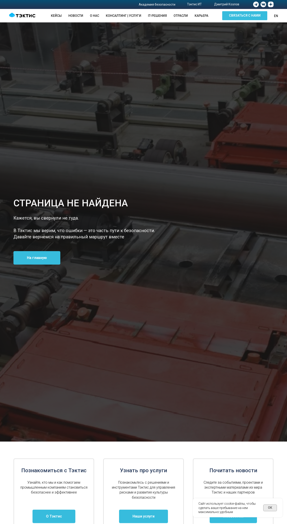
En (276, 16)
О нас (94, 15)
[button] (244, 15)
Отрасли (181, 15)
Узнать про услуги (143, 470)
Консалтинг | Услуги (123, 15)
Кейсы (56, 15)
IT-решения (157, 15)
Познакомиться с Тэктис (54, 470)
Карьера (201, 15)
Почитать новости (233, 470)
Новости (75, 15)
